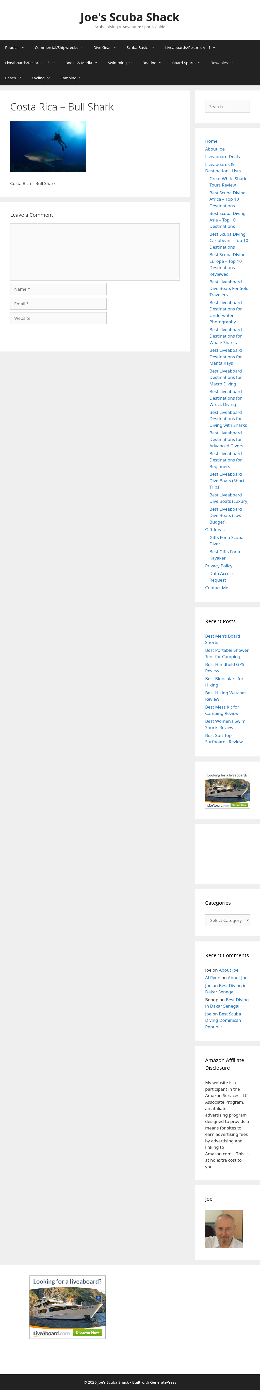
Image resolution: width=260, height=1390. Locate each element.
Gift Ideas (215, 529)
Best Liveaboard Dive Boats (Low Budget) (225, 515)
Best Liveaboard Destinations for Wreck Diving (225, 397)
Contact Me (216, 587)
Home (211, 141)
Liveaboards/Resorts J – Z (32, 62)
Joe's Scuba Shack (130, 17)
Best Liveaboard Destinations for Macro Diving (225, 377)
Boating (154, 62)
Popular (17, 47)
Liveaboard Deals (222, 156)
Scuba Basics (143, 47)
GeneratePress (163, 1382)
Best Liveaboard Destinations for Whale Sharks (225, 336)
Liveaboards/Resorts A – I (193, 47)
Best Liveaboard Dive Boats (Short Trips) (226, 480)
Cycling (43, 77)
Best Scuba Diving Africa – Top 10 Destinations (227, 199)
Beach (16, 77)
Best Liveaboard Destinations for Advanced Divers (226, 439)
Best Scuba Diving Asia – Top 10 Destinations (227, 219)
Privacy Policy (218, 566)
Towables (224, 62)
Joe (208, 985)
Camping (73, 77)
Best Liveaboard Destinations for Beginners (225, 460)
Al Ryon (212, 977)
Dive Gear (107, 47)
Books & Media (84, 62)
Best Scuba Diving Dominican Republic (223, 1020)
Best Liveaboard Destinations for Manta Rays (225, 356)
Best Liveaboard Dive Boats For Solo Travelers (229, 288)
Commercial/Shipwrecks (61, 47)
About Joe (215, 149)
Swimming (122, 62)
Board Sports (189, 62)
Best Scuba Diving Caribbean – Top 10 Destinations (228, 240)
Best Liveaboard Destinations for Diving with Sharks (228, 418)
